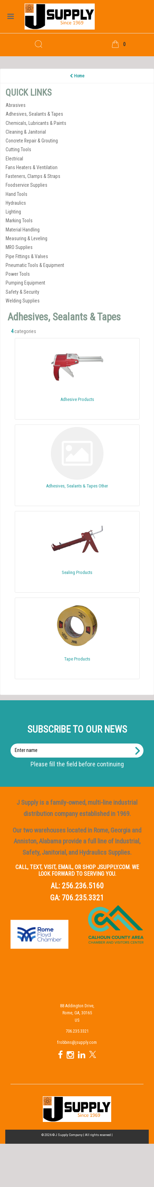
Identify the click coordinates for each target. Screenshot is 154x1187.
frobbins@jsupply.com (77, 1042)
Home (77, 76)
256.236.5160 (83, 885)
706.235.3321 (83, 897)
